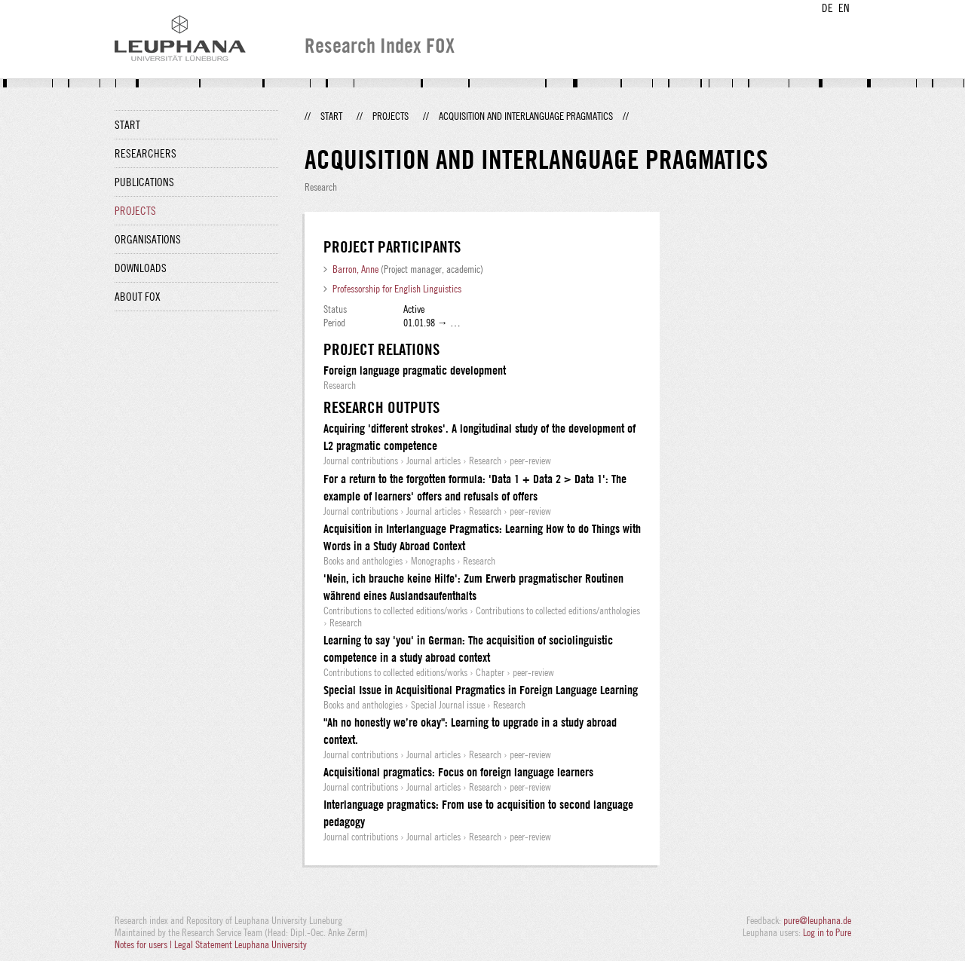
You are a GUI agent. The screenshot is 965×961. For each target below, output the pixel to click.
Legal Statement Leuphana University (240, 944)
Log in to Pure (827, 932)
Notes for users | (144, 944)
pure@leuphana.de (817, 920)
